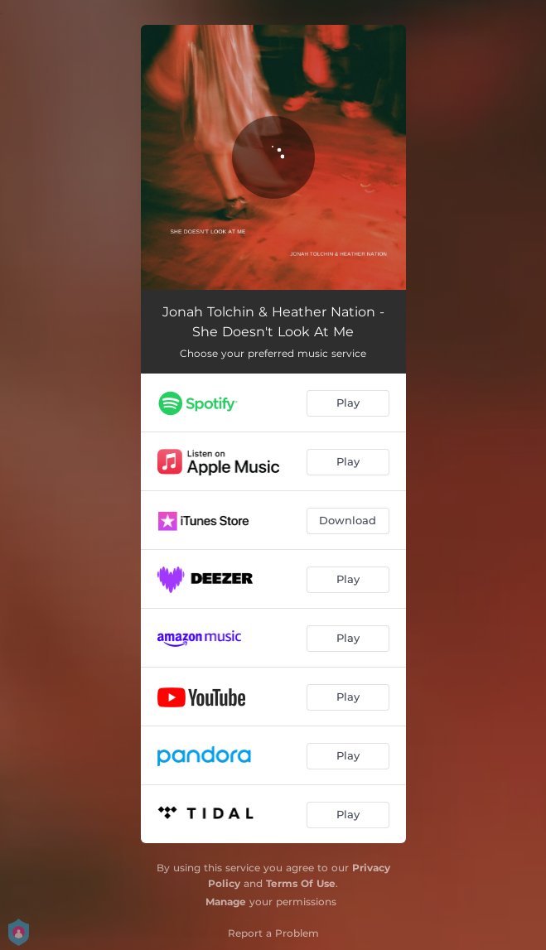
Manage (225, 901)
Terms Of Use (301, 883)
